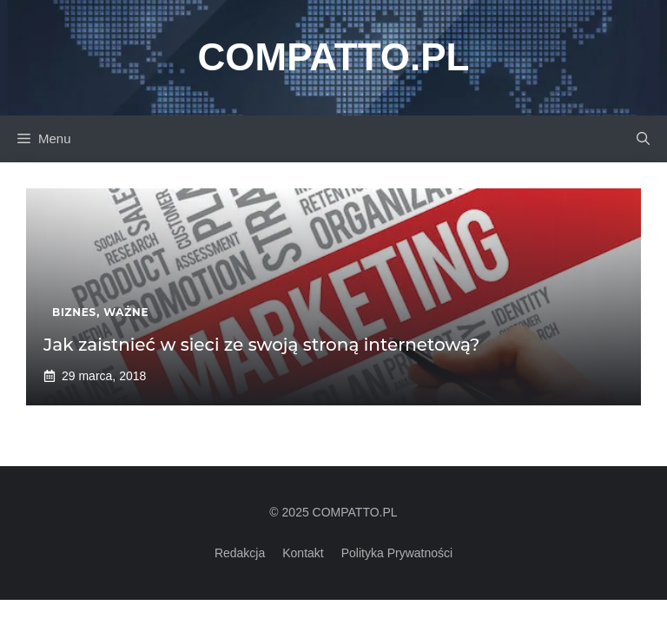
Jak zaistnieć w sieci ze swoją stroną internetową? (261, 344)
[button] (643, 138)
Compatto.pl (334, 57)
